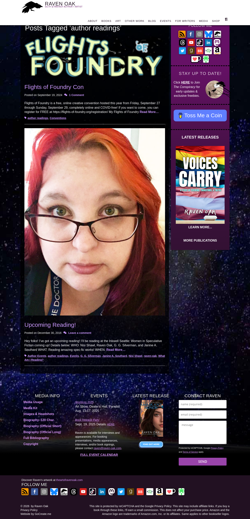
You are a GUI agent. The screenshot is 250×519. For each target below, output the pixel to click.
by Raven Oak (39, 506)
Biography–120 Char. (38, 420)
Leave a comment (79, 332)
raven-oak (150, 355)
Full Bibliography (36, 438)
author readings (38, 118)
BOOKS (106, 21)
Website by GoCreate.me (36, 513)
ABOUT (92, 21)
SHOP (216, 21)
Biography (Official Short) (42, 426)
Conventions (58, 118)
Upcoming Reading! (50, 325)
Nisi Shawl (135, 355)
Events (74, 355)
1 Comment (76, 95)
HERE (185, 82)
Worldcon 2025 (84, 402)
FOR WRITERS (185, 21)
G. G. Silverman (90, 355)
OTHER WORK (134, 21)
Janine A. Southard (114, 355)
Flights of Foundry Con (54, 87)
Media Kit (30, 408)
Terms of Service (190, 452)
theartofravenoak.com (69, 480)
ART (118, 21)
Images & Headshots (38, 414)
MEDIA (203, 21)
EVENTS (165, 21)
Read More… (149, 112)
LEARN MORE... (200, 227)
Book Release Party (87, 419)
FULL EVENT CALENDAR (99, 455)
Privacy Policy (217, 448)
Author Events (37, 355)
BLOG (152, 21)
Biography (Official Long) (42, 432)
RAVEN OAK (69, 6)
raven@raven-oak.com (107, 448)
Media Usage (33, 402)
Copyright (30, 444)
